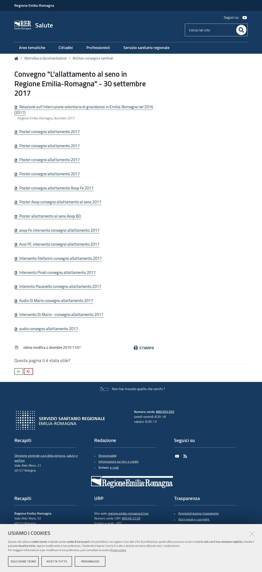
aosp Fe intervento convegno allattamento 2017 (59, 230)
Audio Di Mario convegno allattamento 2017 (56, 300)
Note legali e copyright (194, 519)
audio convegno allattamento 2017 (48, 329)
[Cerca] (241, 30)
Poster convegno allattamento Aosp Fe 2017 (56, 188)
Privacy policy (118, 550)
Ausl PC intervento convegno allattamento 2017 (59, 244)
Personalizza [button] (90, 561)
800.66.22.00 (131, 518)
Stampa (144, 348)
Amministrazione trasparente (198, 513)
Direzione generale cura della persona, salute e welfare (46, 458)
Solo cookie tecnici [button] (23, 561)
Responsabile (107, 455)
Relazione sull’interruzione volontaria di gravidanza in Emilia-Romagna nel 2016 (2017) (83, 110)
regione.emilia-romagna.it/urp (128, 513)
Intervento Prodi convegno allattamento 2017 (57, 272)
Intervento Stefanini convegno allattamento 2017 (60, 258)
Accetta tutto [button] (56, 561)
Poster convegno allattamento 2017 (49, 131)
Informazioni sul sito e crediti (118, 461)
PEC (119, 523)
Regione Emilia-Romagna (34, 5)
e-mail (114, 467)
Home (17, 58)
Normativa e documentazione (45, 58)
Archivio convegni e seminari (93, 58)
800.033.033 (165, 411)
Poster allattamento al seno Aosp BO (50, 216)
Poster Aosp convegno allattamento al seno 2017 (60, 202)
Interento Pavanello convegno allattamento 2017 (60, 286)
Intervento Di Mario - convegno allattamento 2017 (61, 314)
